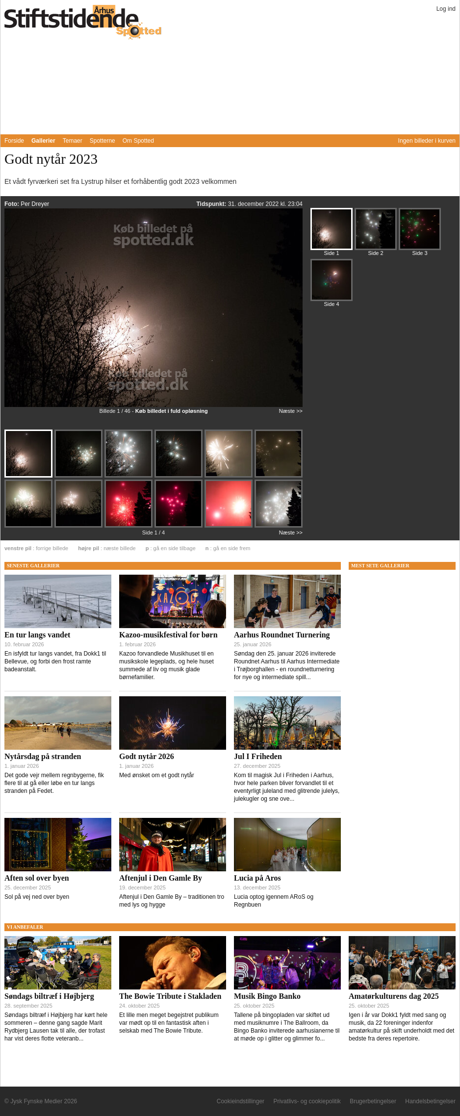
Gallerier (43, 140)
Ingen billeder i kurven (427, 140)
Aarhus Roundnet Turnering (282, 635)
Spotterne (102, 140)
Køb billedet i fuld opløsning (171, 411)
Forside (14, 140)
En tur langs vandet (37, 635)
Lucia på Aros (257, 878)
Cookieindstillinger (240, 1101)
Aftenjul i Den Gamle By (160, 878)
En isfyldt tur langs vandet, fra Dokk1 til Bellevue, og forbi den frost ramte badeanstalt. (55, 661)
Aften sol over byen (36, 878)
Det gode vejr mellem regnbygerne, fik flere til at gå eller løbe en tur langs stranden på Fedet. (54, 783)
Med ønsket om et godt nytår (156, 775)
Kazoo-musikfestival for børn (168, 635)
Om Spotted (138, 140)
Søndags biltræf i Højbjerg (49, 996)
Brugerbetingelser (373, 1101)
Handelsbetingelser (430, 1101)
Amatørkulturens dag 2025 (394, 996)
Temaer (72, 140)
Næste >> (291, 411)
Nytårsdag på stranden (42, 756)
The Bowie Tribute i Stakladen (170, 996)
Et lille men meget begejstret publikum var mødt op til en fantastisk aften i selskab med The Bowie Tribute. (169, 1023)
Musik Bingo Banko (267, 996)
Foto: (12, 204)
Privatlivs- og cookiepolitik (306, 1101)
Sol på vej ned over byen (36, 896)
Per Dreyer (35, 204)
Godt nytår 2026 (146, 756)
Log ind (446, 8)
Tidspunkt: (212, 204)
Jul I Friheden (258, 756)
